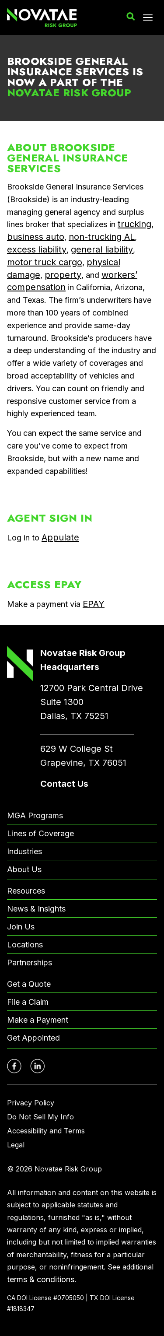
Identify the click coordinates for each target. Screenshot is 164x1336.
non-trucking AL (102, 236)
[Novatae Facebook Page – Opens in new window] (14, 1066)
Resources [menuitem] (26, 890)
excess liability (36, 249)
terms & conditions (40, 1279)
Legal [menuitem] (15, 1144)
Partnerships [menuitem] (29, 962)
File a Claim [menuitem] (28, 1001)
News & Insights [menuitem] (36, 908)
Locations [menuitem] (25, 944)
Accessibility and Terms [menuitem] (46, 1130)
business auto (35, 236)
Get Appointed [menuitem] (33, 1037)
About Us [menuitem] (24, 869)
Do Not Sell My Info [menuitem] (40, 1116)
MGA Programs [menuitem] (35, 815)
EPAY (94, 604)
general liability (102, 249)
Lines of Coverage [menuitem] (40, 833)
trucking (134, 224)
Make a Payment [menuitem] (37, 1019)
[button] (130, 16)
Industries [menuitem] (24, 851)
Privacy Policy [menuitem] (30, 1102)
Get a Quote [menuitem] (29, 984)
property (63, 275)
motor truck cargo (44, 262)
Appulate (60, 537)
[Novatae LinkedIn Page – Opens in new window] (37, 1066)
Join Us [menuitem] (21, 926)
